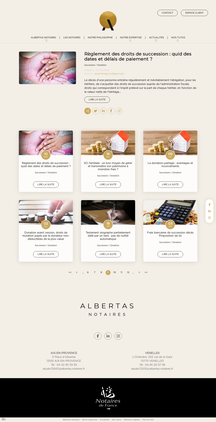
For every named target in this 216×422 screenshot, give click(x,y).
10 (114, 272)
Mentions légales (132, 420)
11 (121, 272)
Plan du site (148, 420)
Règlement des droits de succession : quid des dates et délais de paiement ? (46, 165)
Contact (167, 13)
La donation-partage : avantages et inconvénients (170, 165)
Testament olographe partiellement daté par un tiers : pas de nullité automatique (108, 235)
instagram (209, 217)
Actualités (156, 37)
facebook (209, 204)
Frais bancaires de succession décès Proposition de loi (170, 234)
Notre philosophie (100, 37)
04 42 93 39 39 (67, 365)
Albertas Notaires (43, 37)
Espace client (194, 13)
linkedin (209, 211)
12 (128, 272)
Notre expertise (131, 37)
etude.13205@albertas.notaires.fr (152, 369)
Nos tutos (178, 37)
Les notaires (71, 37)
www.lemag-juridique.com (109, 74)
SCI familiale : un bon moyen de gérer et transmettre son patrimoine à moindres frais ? (108, 166)
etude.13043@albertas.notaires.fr (64, 369)
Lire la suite (97, 100)
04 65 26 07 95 (155, 365)
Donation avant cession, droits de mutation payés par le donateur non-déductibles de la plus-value (45, 235)
